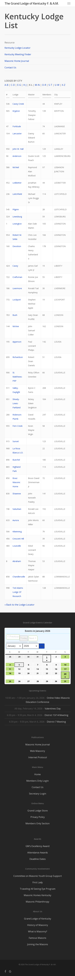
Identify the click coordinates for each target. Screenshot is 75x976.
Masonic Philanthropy (37, 901)
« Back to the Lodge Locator (19, 604)
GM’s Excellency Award (37, 846)
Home (37, 774)
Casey (15, 265)
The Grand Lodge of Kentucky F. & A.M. (31, 3)
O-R (44, 84)
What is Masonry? (37, 931)
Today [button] (23, 638)
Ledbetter (17, 182)
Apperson (17, 341)
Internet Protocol (37, 757)
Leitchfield (17, 194)
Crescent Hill (18, 538)
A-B (6, 84)
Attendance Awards (37, 852)
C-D (13, 84)
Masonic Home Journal (17, 61)
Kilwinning (17, 531)
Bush (15, 315)
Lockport (17, 299)
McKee (16, 326)
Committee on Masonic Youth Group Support (37, 876)
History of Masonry (37, 925)
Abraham (17, 561)
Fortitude (17, 126)
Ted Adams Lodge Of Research (18, 592)
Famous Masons (37, 937)
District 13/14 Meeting (56, 715)
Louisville (17, 545)
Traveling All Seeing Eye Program (37, 888)
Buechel (16, 459)
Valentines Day (53, 708)
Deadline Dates (37, 859)
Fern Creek (17, 426)
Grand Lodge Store (37, 810)
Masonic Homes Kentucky (37, 895)
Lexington (17, 223)
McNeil (16, 167)
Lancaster (17, 133)
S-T (50, 84)
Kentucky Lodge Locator (17, 47)
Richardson (18, 357)
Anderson (17, 156)
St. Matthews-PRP (17, 376)
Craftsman (17, 277)
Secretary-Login (37, 793)
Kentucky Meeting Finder (18, 54)
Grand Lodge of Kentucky (37, 918)
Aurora (16, 520)
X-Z (63, 84)
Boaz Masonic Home (16, 482)
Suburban (17, 509)
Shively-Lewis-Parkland (16, 403)
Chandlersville (19, 576)
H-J (25, 84)
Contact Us (10, 67)
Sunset (16, 441)
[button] (68, 3)
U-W (57, 84)
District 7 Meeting (56, 721)
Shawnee (17, 493)
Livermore (17, 288)
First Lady (37, 882)
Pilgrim (16, 209)
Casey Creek (18, 103)
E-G (19, 84)
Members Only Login (37, 780)
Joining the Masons (37, 944)
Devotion (17, 246)
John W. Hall (18, 149)
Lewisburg (17, 216)
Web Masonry (37, 751)
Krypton (16, 111)
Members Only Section (37, 823)
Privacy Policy (37, 817)
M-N (37, 84)
